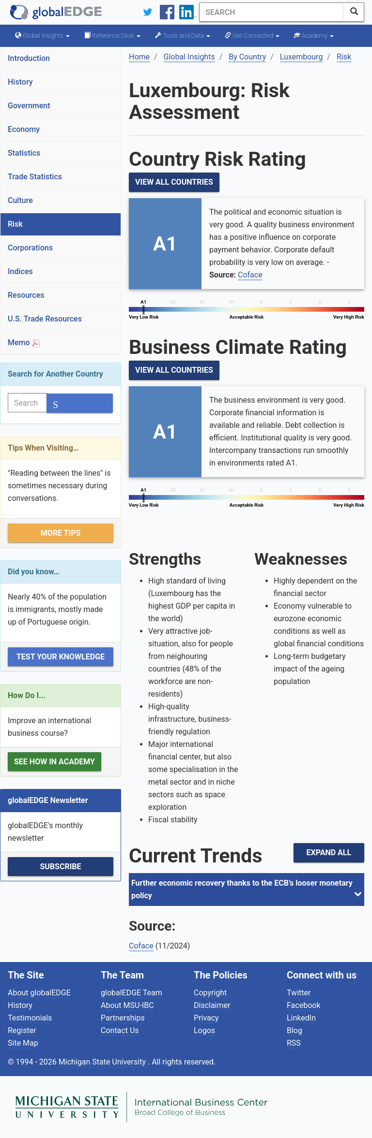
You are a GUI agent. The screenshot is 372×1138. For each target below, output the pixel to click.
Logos (204, 1030)
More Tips (61, 533)
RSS (294, 1043)
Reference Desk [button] (112, 35)
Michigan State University (103, 1061)
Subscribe (60, 866)
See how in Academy (54, 761)
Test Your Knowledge (60, 656)
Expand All (329, 852)
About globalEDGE (39, 992)
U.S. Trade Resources (45, 318)
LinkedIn (301, 1017)
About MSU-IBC (127, 1005)
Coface (250, 274)
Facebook (303, 1005)
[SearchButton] (354, 12)
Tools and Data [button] (182, 35)
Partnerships (123, 1017)
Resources (26, 295)
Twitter (298, 992)
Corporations (30, 247)
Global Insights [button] (42, 35)
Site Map (23, 1043)
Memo (24, 342)
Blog (294, 1030)
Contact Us (120, 1030)
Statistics (24, 153)
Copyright (210, 992)
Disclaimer (212, 1005)
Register (22, 1030)
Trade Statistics (35, 176)
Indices (20, 271)
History (20, 82)
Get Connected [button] (252, 35)
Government (29, 105)
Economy (24, 129)
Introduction (29, 58)
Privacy (206, 1017)
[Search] (271, 12)
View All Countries (174, 182)
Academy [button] (314, 35)
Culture (20, 200)
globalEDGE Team (131, 992)
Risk (15, 224)
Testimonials (30, 1017)
